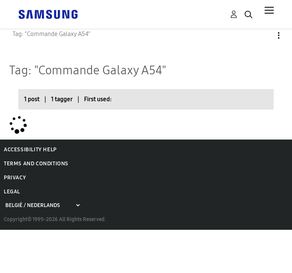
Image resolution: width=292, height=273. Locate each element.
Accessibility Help (30, 149)
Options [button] (265, 35)
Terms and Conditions (36, 163)
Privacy (15, 177)
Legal (12, 191)
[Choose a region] (42, 205)
